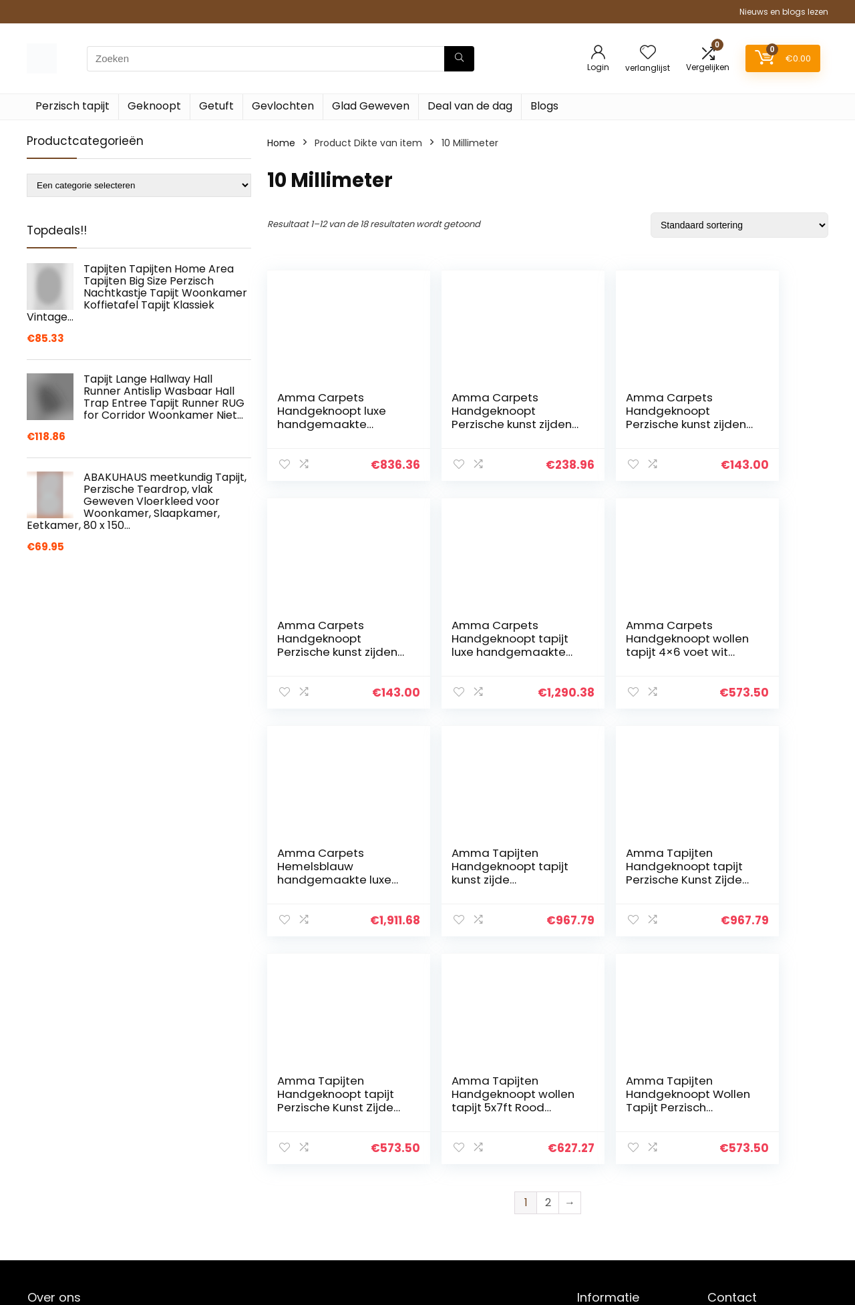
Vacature (599, 1202)
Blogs (544, 106)
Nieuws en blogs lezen (783, 11)
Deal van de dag (470, 106)
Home (281, 143)
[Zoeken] (459, 58)
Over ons (598, 1165)
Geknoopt (154, 106)
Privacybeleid (608, 1240)
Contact (597, 1128)
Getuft (216, 106)
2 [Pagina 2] (548, 974)
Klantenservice (611, 1146)
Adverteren (603, 1259)
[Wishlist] (648, 53)
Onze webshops (614, 1184)
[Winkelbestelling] (739, 225)
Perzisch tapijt (72, 106)
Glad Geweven (370, 106)
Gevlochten (283, 106)
